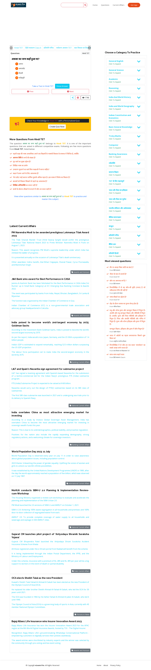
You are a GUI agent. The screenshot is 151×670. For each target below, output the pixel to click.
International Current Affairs (78, 483)
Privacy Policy (115, 665)
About (105, 665)
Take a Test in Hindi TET (43, 86)
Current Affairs (118, 5)
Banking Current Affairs (79, 362)
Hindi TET (18, 47)
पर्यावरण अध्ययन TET (64, 47)
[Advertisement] (75, 17)
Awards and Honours (80, 272)
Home (95, 5)
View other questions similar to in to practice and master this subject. (50, 197)
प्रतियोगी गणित (49, 47)
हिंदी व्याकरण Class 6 (33, 47)
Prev (30, 91)
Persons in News (82, 614)
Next (70, 91)
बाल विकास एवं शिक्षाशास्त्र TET (85, 47)
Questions (105, 5)
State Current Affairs (80, 571)
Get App (134, 5)
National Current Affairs (79, 405)
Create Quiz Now (57, 126)
